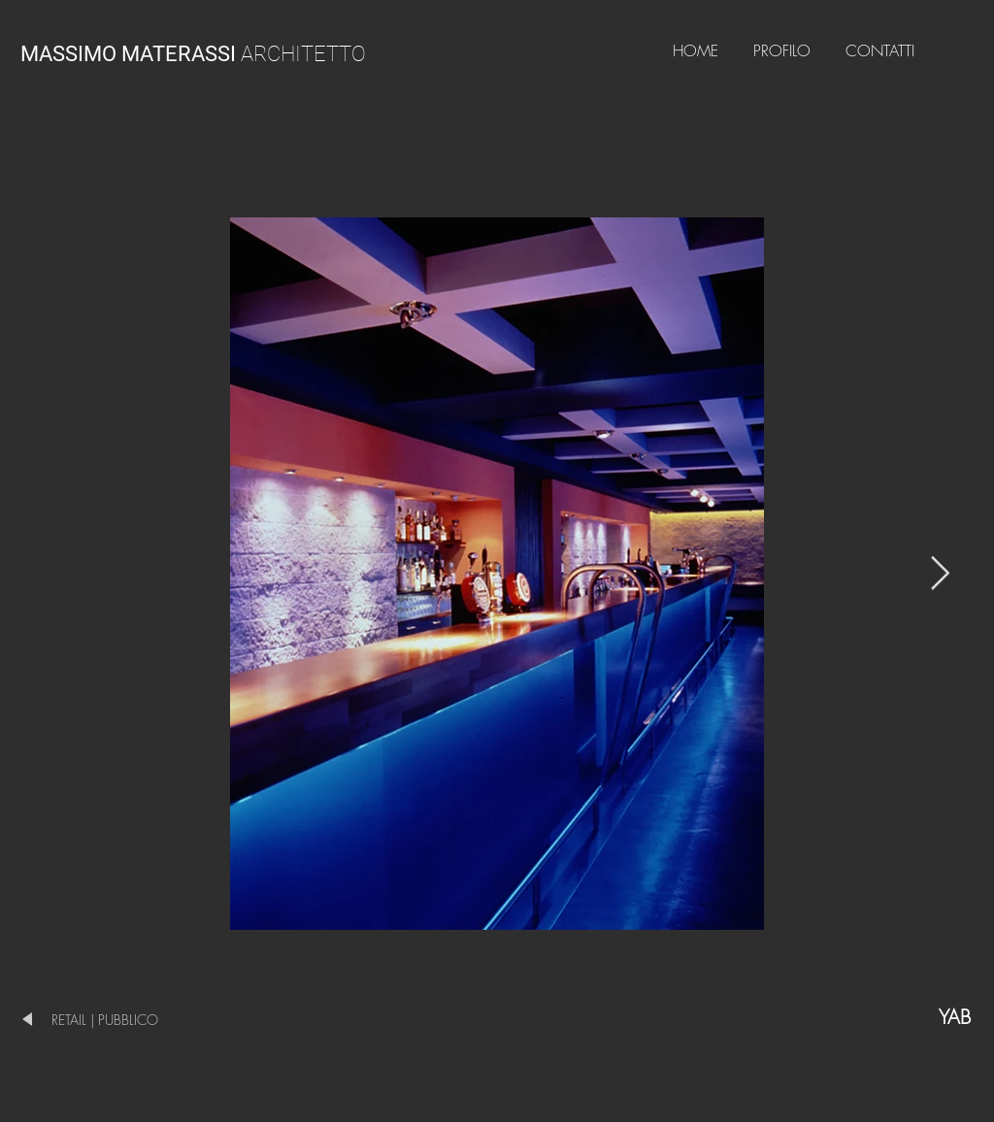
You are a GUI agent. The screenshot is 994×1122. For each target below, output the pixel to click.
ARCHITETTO (193, 54)
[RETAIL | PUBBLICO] (127, 1019)
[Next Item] (939, 573)
